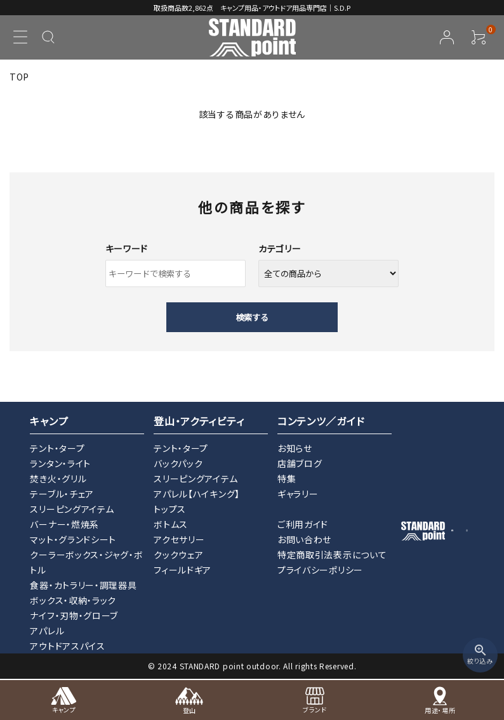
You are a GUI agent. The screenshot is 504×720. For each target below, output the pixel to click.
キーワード (127, 248)
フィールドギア (182, 569)
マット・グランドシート (73, 539)
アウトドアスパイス (67, 646)
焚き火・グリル (58, 478)
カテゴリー (280, 248)
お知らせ (294, 448)
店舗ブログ (299, 463)
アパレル (47, 630)
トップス (170, 509)
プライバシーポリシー (320, 569)
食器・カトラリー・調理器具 (83, 585)
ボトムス (171, 524)
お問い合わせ (304, 539)
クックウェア (178, 554)
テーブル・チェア (62, 493)
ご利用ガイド (302, 524)
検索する (252, 317)
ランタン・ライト (60, 463)
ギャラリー (298, 493)
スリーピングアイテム (72, 509)
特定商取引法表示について (332, 554)
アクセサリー (179, 539)
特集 (286, 478)
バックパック (178, 463)
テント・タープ (57, 448)
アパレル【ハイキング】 (197, 493)
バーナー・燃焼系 (64, 524)
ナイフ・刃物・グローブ (74, 615)
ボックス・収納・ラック (73, 600)
